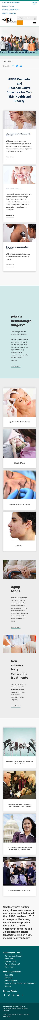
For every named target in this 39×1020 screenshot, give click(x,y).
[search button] (20, 22)
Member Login (34, 3)
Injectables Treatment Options (19, 422)
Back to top (6, 1016)
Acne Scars (19, 545)
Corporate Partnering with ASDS (19, 890)
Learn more (10, 157)
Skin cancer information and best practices (17, 248)
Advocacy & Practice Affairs (10, 9)
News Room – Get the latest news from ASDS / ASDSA (19, 762)
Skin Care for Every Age (14, 189)
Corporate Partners (8, 6)
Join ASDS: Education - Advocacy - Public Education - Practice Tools (19, 805)
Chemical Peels (19, 463)
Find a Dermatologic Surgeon (11, 2)
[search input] (27, 18)
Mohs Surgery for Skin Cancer (19, 504)
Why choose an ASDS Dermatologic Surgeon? (18, 135)
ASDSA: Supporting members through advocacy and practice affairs (20, 848)
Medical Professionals (9, 13)
